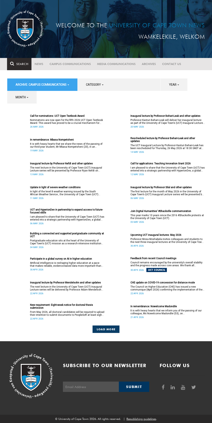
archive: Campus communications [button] (42, 84)
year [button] (174, 84)
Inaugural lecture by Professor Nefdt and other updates (61, 163)
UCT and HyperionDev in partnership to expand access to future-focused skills (66, 211)
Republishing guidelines (141, 419)
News (39, 64)
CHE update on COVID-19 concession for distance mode (162, 282)
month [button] (22, 97)
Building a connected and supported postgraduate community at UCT (67, 235)
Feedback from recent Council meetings (153, 258)
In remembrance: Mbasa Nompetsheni (52, 139)
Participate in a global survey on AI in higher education (61, 258)
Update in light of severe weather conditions (55, 187)
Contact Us (171, 64)
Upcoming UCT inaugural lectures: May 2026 (155, 235)
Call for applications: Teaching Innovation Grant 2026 (160, 163)
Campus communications (70, 64)
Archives (149, 64)
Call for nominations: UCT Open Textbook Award (57, 115)
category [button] (95, 84)
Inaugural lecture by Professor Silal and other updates (161, 187)
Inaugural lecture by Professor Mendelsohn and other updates (65, 282)
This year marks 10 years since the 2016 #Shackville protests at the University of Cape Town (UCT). (167, 217)
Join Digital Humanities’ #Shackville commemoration (160, 211)
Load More (106, 329)
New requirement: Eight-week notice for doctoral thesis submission (61, 306)
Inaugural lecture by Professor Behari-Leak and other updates (165, 115)
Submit (134, 387)
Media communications (116, 64)
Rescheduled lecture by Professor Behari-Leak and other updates (162, 140)
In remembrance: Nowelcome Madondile (153, 306)
